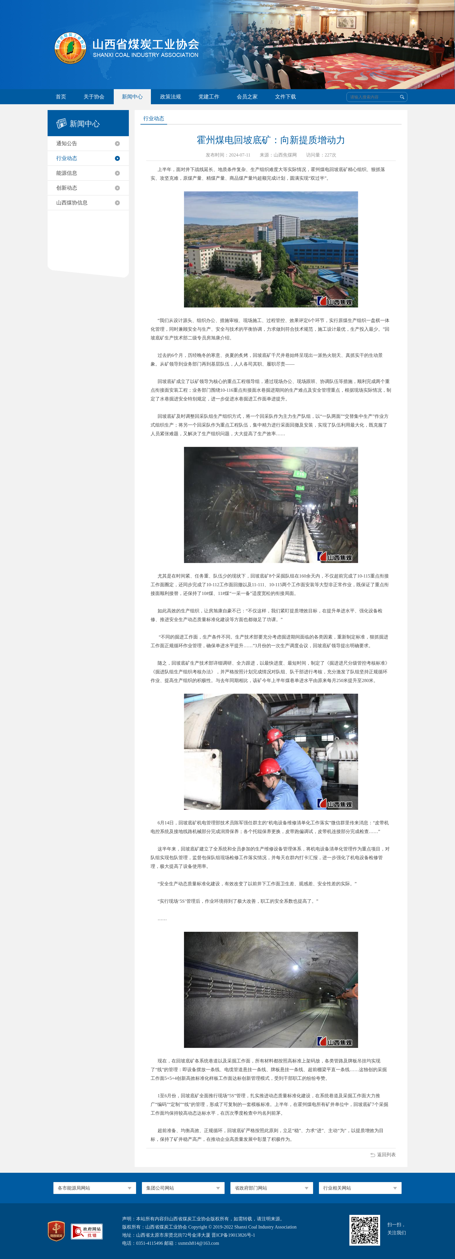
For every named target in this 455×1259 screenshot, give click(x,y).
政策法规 (170, 97)
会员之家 (247, 97)
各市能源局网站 (74, 1188)
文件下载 (285, 97)
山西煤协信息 (72, 203)
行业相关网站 (337, 1188)
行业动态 (66, 158)
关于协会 (94, 97)
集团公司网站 (160, 1188)
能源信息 (66, 173)
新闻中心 (132, 97)
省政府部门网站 (251, 1188)
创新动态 (66, 188)
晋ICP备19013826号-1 (233, 1235)
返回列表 (386, 1154)
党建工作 (208, 97)
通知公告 (66, 143)
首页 (61, 97)
